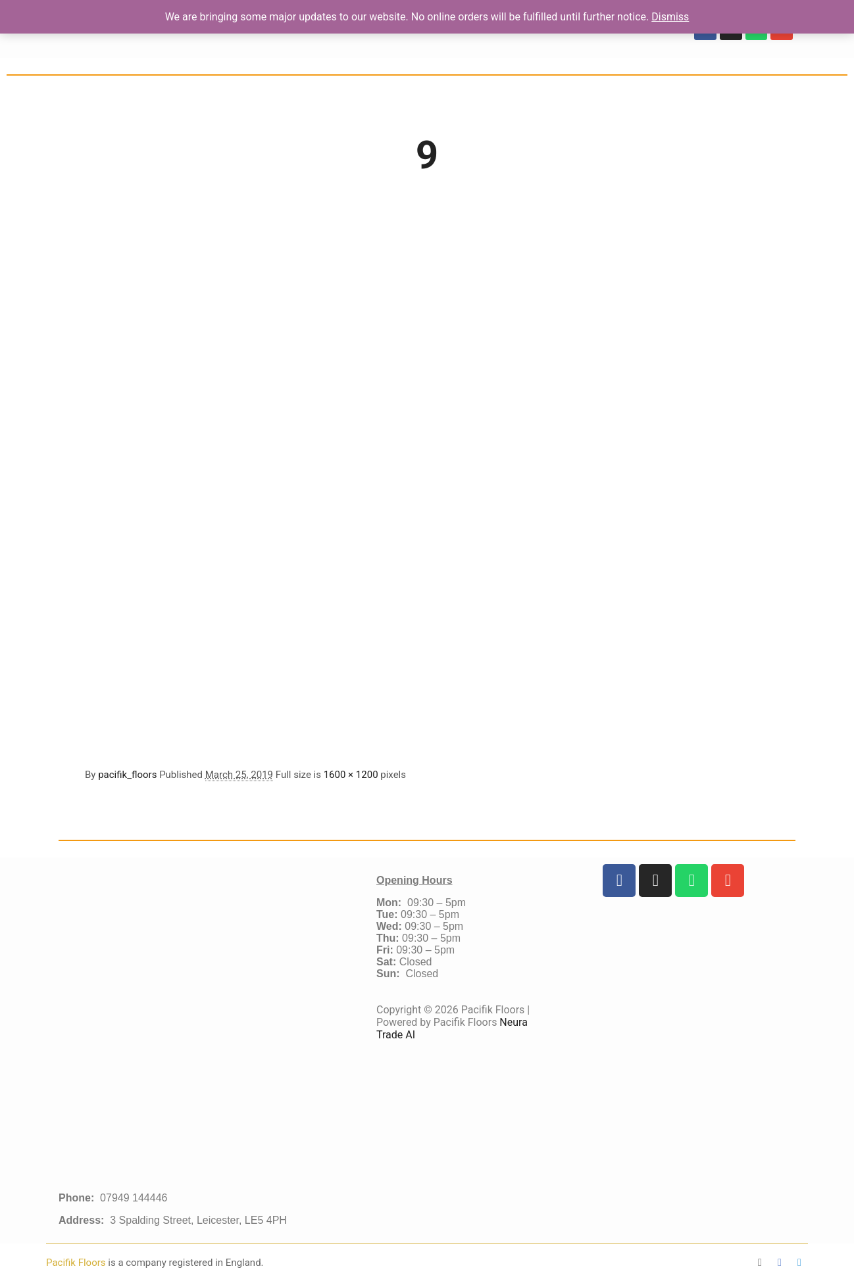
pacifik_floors (127, 775)
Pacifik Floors (77, 1263)
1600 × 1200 (351, 775)
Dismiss (670, 17)
